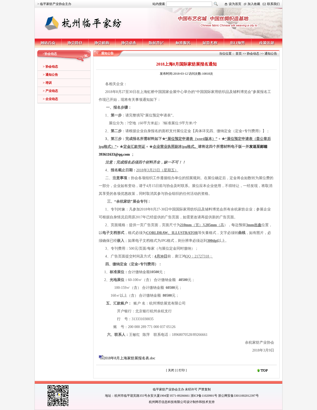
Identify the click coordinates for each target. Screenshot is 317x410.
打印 (182, 370)
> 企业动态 (50, 99)
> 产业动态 (50, 91)
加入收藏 (254, 4)
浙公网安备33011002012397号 (238, 395)
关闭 (171, 370)
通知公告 (271, 53)
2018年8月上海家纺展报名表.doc (129, 358)
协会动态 (253, 53)
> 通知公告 (50, 75)
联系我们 (273, 4)
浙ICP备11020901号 (204, 395)
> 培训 (47, 83)
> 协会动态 (50, 66)
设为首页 (235, 4)
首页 (239, 53)
